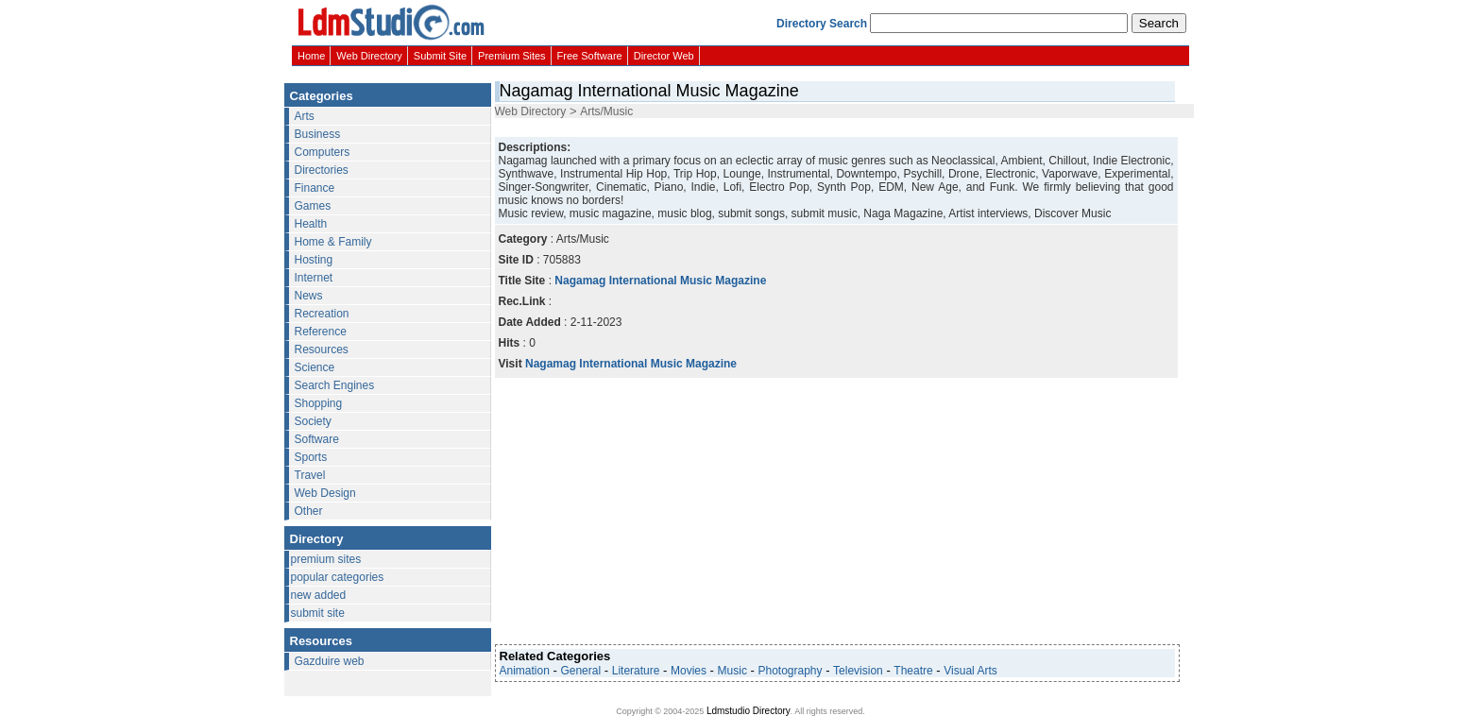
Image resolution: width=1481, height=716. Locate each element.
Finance (315, 188)
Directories (322, 170)
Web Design (325, 493)
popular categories (337, 577)
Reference (321, 331)
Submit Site (440, 55)
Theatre (913, 670)
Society (313, 421)
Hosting (314, 259)
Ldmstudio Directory (748, 711)
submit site (318, 613)
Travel (310, 475)
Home (311, 55)
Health (311, 223)
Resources (322, 349)
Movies (688, 670)
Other (309, 511)
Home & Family (333, 241)
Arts (305, 116)
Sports (311, 457)
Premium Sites (512, 55)
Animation (525, 670)
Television (858, 670)
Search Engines (335, 385)
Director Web (664, 55)
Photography (790, 670)
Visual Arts (970, 670)
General (580, 670)
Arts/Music (606, 111)
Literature (636, 670)
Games (313, 206)
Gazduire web (330, 661)
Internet (314, 277)
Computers (322, 152)
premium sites (326, 559)
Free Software (589, 55)
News (309, 295)
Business (318, 134)
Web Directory (368, 55)
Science (315, 367)
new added (319, 595)
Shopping (319, 403)
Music (732, 670)
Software (317, 439)
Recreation (322, 313)
